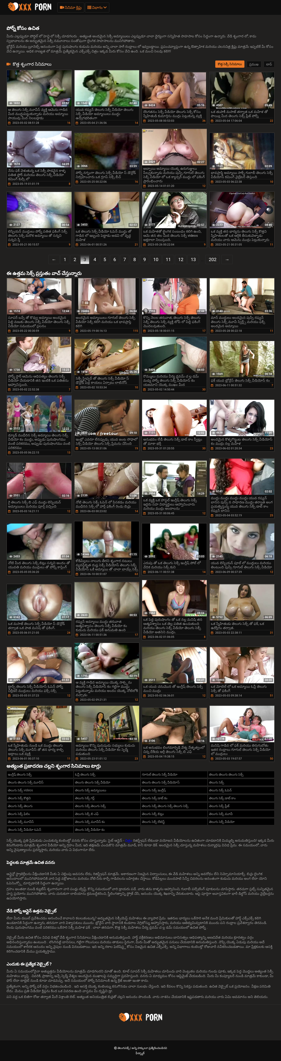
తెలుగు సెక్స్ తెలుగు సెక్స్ (90, 806)
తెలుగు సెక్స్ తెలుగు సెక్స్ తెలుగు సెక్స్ (165, 806)
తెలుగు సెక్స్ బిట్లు (153, 814)
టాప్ (269, 64)
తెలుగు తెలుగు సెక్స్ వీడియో (92, 782)
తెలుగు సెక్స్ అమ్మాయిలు (90, 790)
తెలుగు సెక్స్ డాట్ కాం (222, 798)
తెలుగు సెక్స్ (216, 782)
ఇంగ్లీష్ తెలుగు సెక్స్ (20, 774)
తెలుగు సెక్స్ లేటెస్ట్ (153, 822)
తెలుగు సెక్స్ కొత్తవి (19, 798)
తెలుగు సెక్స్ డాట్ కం (154, 798)
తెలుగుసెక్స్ (124, 1048)
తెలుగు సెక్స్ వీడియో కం (90, 829)
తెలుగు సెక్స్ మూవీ (221, 814)
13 (193, 259)
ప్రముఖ (254, 64)
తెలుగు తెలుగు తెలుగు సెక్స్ (226, 774)
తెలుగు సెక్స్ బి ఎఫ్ (87, 814)
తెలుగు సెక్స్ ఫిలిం (19, 814)
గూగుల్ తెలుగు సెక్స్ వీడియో (160, 774)
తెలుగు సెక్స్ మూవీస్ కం (90, 822)
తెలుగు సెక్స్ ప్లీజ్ (219, 806)
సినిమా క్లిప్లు (71, 7)
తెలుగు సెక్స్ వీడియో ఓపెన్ (24, 829)
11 (168, 259)
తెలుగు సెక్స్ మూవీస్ (21, 822)
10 (155, 259)
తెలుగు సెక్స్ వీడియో (222, 822)
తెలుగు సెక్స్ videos (20, 790)
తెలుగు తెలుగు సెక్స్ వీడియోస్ (161, 782)
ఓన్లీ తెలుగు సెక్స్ (85, 774)
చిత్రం (129, 840)
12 (180, 259)
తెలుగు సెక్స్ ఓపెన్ (220, 790)
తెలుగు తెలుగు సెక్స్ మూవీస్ (26, 782)
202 (212, 259)
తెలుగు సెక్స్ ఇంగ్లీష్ (154, 790)
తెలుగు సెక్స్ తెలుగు (20, 806)
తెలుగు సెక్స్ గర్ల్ (84, 798)
